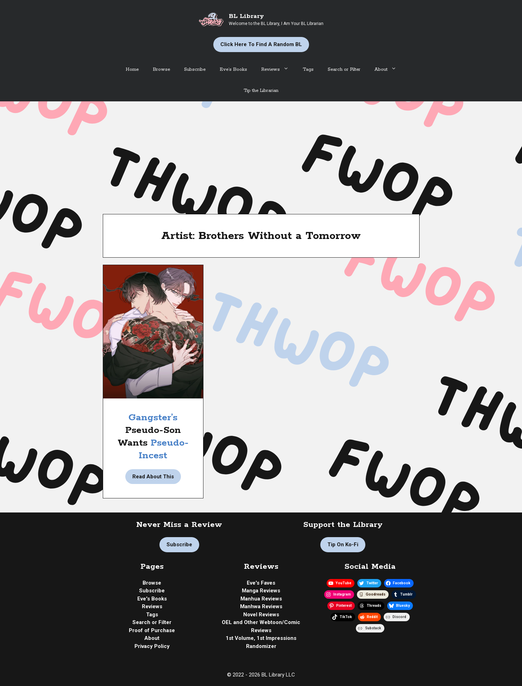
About (389, 69)
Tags (308, 70)
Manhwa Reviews (261, 606)
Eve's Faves (261, 583)
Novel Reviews (261, 614)
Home (132, 70)
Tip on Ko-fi (342, 544)
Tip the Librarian (261, 91)
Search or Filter (344, 70)
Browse (161, 70)
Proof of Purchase (152, 630)
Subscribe (195, 70)
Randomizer (261, 646)
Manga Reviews (261, 590)
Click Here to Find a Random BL (261, 44)
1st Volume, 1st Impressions (261, 638)
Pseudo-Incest (164, 449)
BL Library (246, 16)
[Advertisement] (261, 154)
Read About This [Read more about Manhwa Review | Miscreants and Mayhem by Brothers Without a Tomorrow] (153, 476)
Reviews (278, 69)
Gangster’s (152, 417)
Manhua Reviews (261, 599)
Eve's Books (152, 599)
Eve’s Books (233, 70)
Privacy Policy (152, 646)
